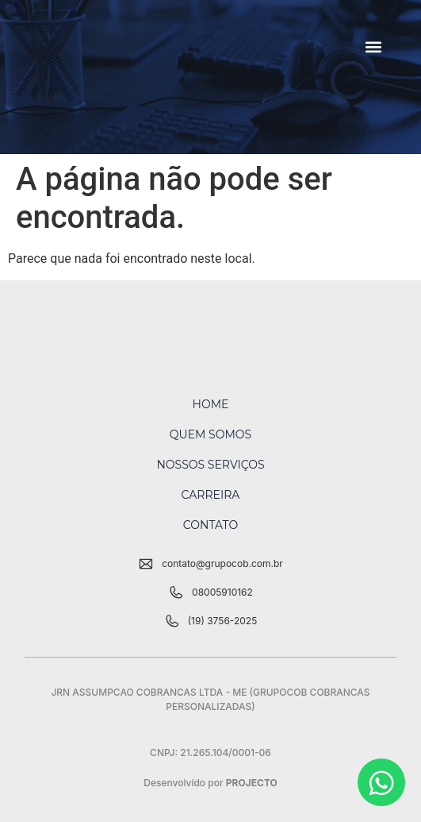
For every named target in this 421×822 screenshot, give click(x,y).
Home (211, 404)
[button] (373, 47)
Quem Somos (210, 434)
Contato (210, 525)
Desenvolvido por (210, 783)
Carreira (211, 495)
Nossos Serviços (210, 464)
